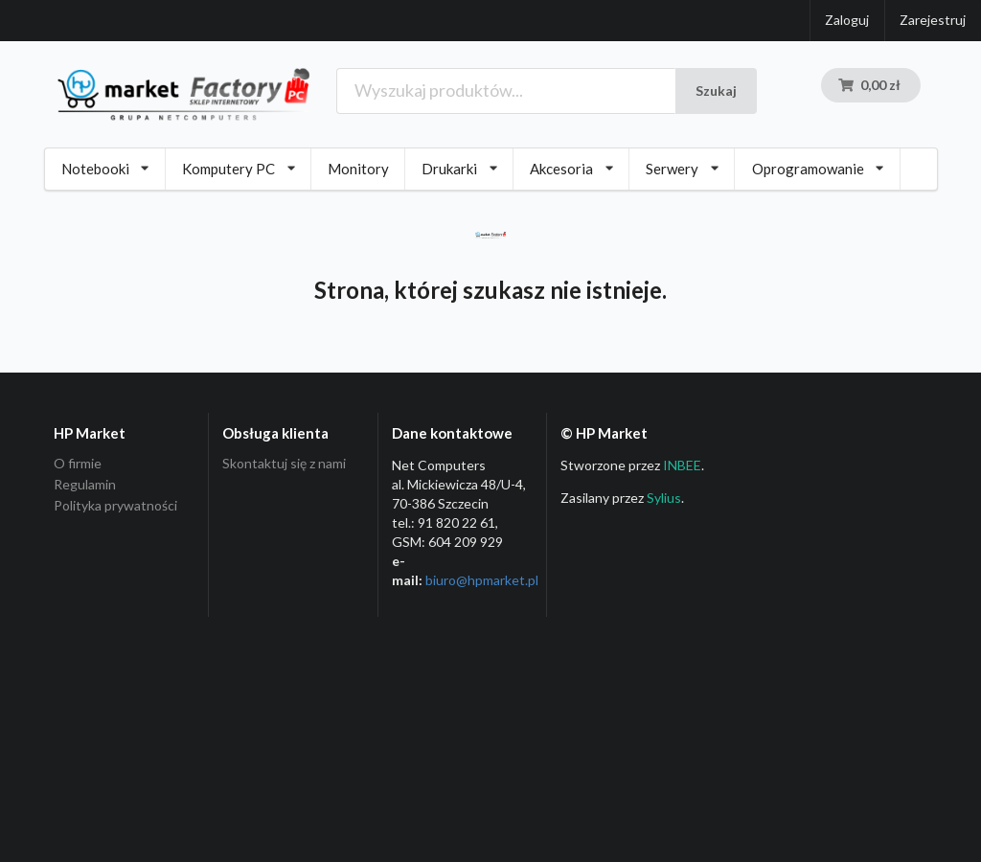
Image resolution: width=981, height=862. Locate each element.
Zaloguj (847, 19)
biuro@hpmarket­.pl (481, 580)
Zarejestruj (933, 19)
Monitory (358, 168)
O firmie (78, 463)
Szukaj (716, 90)
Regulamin (85, 484)
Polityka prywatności (115, 505)
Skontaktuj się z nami (284, 463)
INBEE (682, 465)
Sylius (664, 497)
